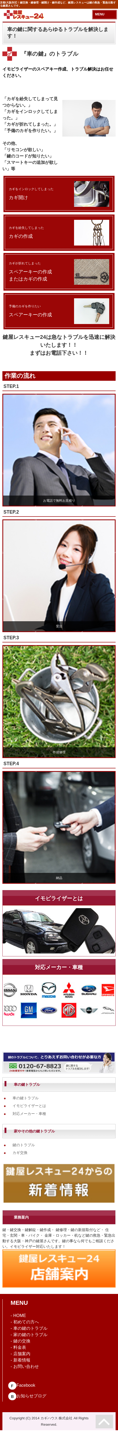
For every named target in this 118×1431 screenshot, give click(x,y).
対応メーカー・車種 (29, 1113)
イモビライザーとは (29, 1106)
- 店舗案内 (20, 1353)
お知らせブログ (27, 1396)
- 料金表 (18, 1347)
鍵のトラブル (24, 1145)
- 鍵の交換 (20, 1341)
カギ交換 (20, 1152)
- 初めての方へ (25, 1322)
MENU (99, 14)
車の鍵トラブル (26, 1098)
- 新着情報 (20, 1360)
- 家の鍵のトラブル (29, 1334)
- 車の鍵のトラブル (29, 1328)
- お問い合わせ (25, 1366)
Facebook (21, 1385)
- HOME (18, 1315)
